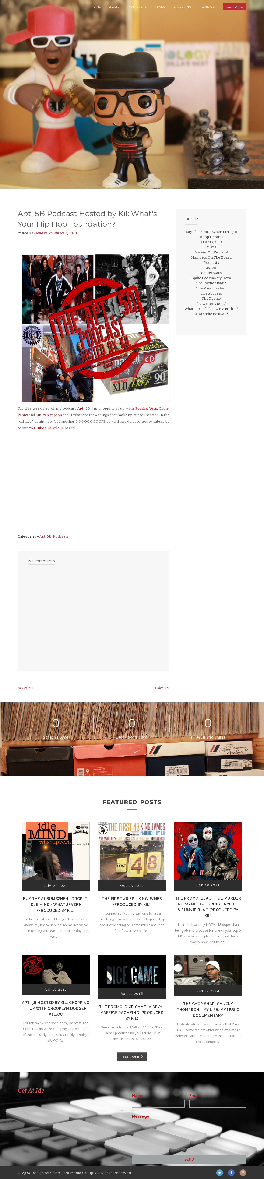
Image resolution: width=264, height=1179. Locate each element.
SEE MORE (130, 1056)
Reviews (207, 6)
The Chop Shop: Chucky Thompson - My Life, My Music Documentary (208, 1010)
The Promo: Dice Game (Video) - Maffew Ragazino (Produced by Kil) (132, 1013)
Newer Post (26, 688)
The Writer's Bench (211, 304)
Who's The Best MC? (211, 314)
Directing (182, 6)
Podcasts (137, 6)
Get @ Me (235, 6)
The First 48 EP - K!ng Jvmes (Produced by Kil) (132, 902)
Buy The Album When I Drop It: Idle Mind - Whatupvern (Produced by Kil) (55, 905)
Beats (114, 6)
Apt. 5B (45, 536)
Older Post (162, 688)
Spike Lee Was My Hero (211, 278)
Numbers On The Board (211, 257)
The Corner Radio (211, 283)
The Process (211, 293)
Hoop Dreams (211, 237)
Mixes (160, 6)
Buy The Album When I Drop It (211, 232)
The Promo (211, 298)
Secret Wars (211, 273)
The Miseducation (211, 288)
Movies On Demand (211, 252)
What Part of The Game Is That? (211, 309)
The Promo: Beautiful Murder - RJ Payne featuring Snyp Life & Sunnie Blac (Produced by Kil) (208, 907)
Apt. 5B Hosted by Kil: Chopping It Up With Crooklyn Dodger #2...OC (56, 1008)
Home (95, 6)
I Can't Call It (211, 242)
